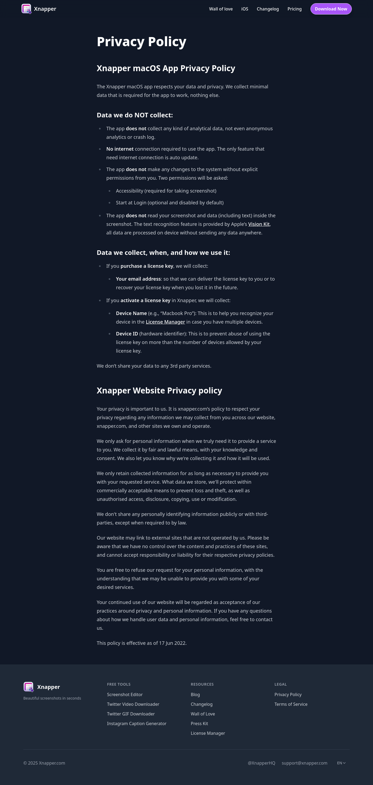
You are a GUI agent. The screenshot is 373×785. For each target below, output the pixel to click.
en (343, 764)
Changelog (202, 704)
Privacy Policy (288, 694)
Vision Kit (259, 224)
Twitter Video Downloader (133, 704)
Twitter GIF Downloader (131, 714)
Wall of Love (203, 714)
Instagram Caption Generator (136, 723)
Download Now (331, 9)
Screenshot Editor (125, 694)
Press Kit (199, 723)
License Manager (165, 322)
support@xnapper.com (304, 763)
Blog (195, 694)
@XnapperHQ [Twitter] (261, 763)
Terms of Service (291, 704)
